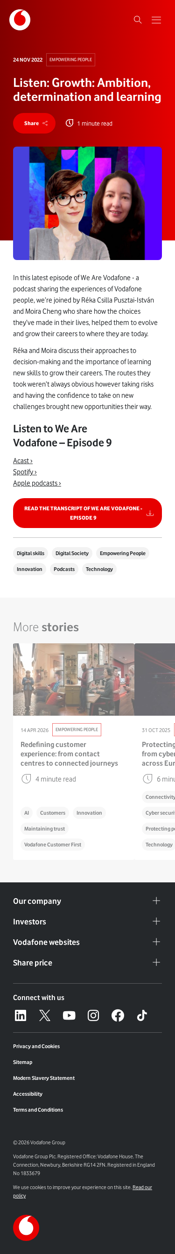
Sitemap (22, 1062)
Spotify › (25, 472)
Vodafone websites (87, 942)
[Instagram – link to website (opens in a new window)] (93, 1015)
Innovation (29, 569)
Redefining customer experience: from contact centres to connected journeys (69, 754)
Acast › (23, 461)
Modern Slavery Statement (44, 1078)
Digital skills (30, 553)
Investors (87, 921)
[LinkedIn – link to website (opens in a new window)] (20, 1015)
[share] (34, 123)
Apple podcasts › (37, 483)
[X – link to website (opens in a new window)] (44, 1015)
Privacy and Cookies (36, 1046)
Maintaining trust (44, 828)
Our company (87, 901)
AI (26, 813)
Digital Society (72, 553)
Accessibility (27, 1094)
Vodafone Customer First (52, 844)
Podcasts (64, 569)
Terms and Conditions (38, 1109)
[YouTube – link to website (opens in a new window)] (69, 1015)
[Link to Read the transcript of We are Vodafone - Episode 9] (87, 513)
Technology (99, 569)
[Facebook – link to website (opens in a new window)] (117, 1015)
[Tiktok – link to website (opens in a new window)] (141, 1015)
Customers (52, 813)
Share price (87, 962)
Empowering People (70, 59)
